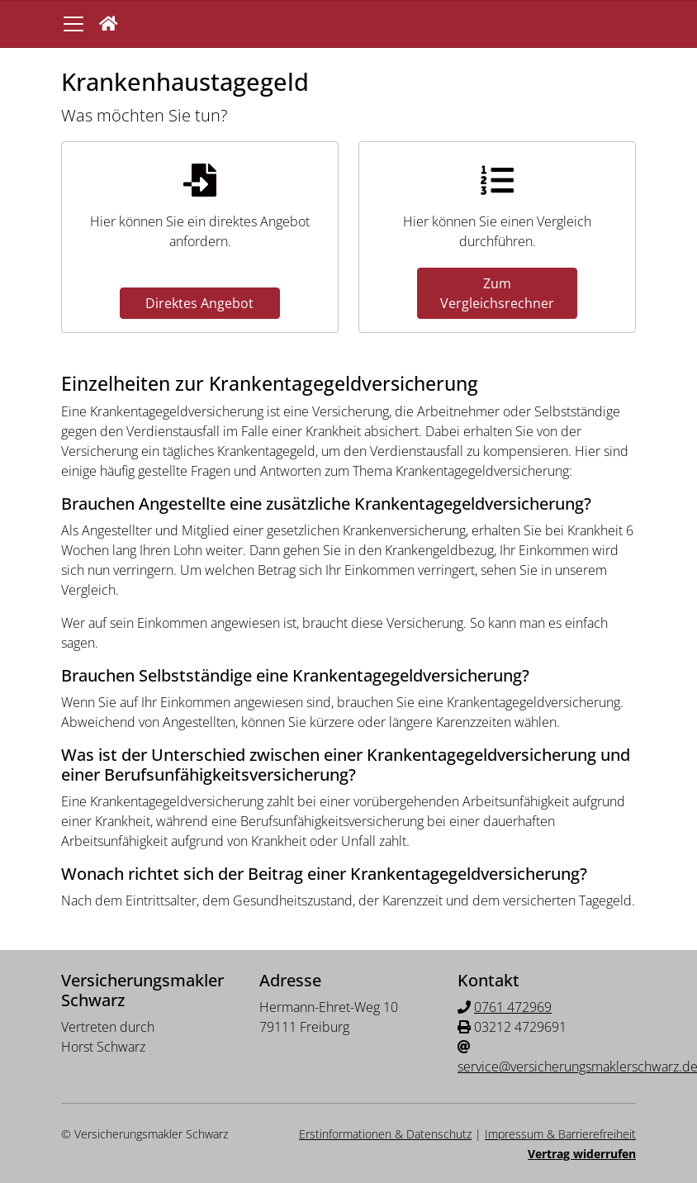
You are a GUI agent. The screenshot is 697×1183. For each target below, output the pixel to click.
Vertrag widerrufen (582, 1154)
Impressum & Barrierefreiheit (560, 1134)
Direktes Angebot (199, 303)
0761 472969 (513, 1007)
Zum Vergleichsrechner (497, 293)
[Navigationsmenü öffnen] (73, 24)
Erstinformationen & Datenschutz (385, 1134)
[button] (108, 23)
